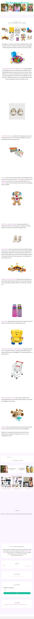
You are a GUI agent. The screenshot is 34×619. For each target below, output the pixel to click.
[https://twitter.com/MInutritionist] (19, 576)
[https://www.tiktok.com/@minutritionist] (17, 576)
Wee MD (18, 179)
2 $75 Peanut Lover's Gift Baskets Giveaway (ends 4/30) (15, 604)
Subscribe (17, 593)
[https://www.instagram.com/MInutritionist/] (11, 576)
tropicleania (3, 181)
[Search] (28, 566)
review (22, 460)
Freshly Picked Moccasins (7, 136)
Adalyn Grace (16, 460)
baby (19, 460)
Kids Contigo (4, 321)
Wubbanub (4, 427)
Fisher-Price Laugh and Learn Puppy (9, 224)
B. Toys (3, 177)
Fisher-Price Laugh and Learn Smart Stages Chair (12, 348)
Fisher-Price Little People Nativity (9, 279)
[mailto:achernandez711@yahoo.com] (23, 576)
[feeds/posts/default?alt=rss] (21, 576)
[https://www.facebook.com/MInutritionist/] (15, 576)
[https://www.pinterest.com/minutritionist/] (13, 576)
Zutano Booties (5, 249)
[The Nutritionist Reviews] (17, 11)
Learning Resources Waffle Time (9, 68)
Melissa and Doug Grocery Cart (8, 397)
